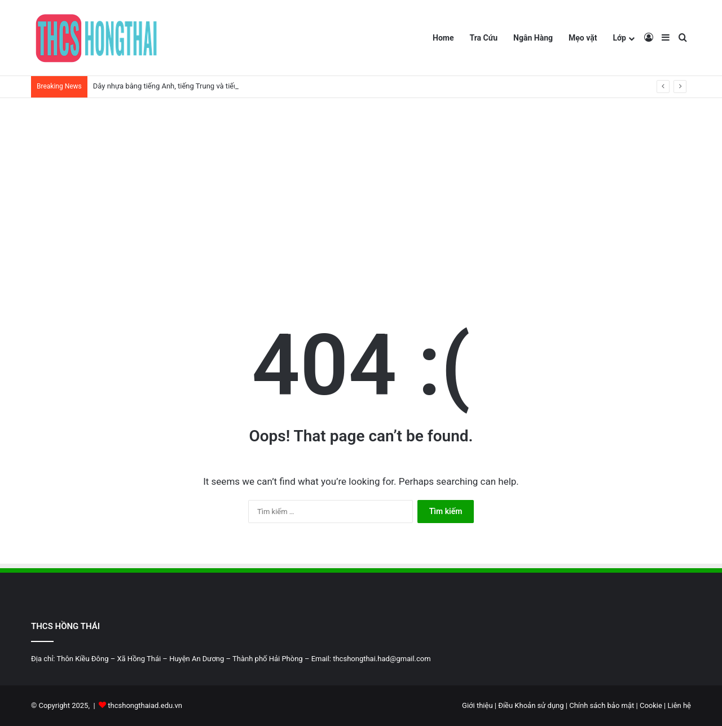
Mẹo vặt (583, 37)
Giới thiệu (478, 705)
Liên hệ (679, 705)
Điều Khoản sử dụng (532, 705)
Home (443, 37)
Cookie (651, 705)
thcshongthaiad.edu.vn (145, 705)
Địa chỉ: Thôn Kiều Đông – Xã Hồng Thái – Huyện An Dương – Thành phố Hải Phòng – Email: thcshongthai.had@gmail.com (231, 658)
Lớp (619, 37)
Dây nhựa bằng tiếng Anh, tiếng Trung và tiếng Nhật (176, 86)
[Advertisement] (361, 194)
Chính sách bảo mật (600, 705)
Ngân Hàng (533, 37)
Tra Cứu (483, 37)
